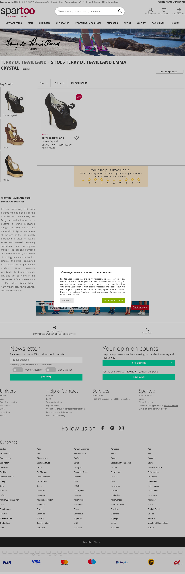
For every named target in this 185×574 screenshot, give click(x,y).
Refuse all (67, 300)
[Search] (120, 11)
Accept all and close (113, 300)
